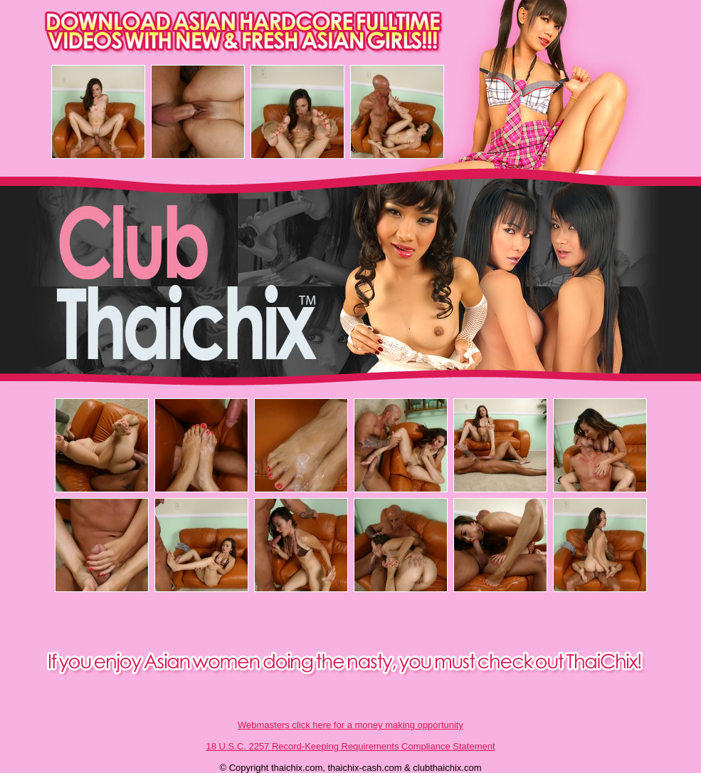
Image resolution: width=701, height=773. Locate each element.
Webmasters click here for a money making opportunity (350, 725)
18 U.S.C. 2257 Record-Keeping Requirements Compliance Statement (350, 746)
